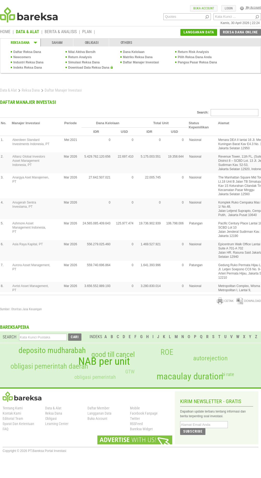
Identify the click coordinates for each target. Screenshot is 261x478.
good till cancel (113, 354)
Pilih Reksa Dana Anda (195, 57)
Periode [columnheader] (70, 123)
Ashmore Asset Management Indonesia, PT (29, 228)
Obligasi (51, 418)
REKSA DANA (20, 42)
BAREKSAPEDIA (14, 327)
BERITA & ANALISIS (61, 32)
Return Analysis (80, 57)
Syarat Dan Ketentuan (18, 424)
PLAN (87, 32)
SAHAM (57, 42)
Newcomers (22, 57)
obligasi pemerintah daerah (49, 366)
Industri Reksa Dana (28, 62)
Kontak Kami (12, 413)
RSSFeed (136, 424)
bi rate (228, 374)
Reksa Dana (31, 90)
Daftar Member (98, 408)
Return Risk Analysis (193, 52)
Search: (227, 112)
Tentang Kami (13, 408)
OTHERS (126, 42)
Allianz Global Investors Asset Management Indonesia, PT (28, 161)
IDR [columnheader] (96, 132)
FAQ (5, 429)
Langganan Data (99, 413)
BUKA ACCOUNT (203, 8)
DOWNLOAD (248, 300)
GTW (129, 371)
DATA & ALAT (27, 32)
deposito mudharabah (52, 350)
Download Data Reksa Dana (88, 67)
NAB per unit (104, 361)
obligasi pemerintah (95, 377)
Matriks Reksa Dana (137, 57)
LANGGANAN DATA (198, 32)
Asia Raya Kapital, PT (27, 244)
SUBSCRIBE (192, 431)
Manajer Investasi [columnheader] (26, 123)
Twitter (135, 418)
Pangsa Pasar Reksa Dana (197, 62)
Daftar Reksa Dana (27, 52)
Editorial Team (13, 418)
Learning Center (56, 424)
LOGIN (229, 8)
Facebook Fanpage (144, 413)
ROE (167, 352)
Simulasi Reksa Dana (84, 62)
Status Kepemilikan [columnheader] (199, 125)
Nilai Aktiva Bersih (82, 52)
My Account (250, 7)
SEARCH (9, 336)
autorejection (210, 358)
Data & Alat (8, 90)
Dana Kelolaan (134, 52)
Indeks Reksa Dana (27, 67)
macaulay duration (190, 376)
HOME (5, 32)
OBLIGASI (92, 42)
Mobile (135, 408)
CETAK (225, 300)
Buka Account (97, 418)
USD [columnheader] (124, 132)
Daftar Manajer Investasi (141, 62)
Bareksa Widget (141, 429)
